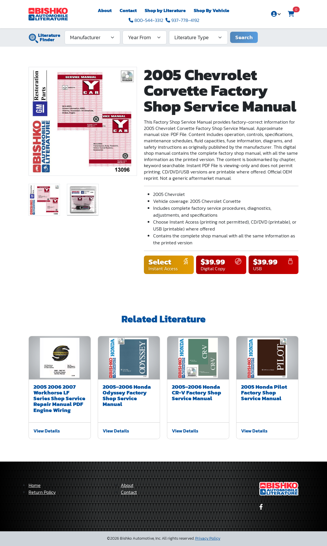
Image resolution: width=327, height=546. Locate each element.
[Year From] (145, 37)
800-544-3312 (146, 20)
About (105, 10)
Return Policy (42, 492)
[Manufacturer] (92, 37)
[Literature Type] (198, 37)
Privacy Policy (207, 538)
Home (35, 485)
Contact (128, 10)
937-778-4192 (182, 20)
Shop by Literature (165, 10)
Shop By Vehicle (211, 10)
